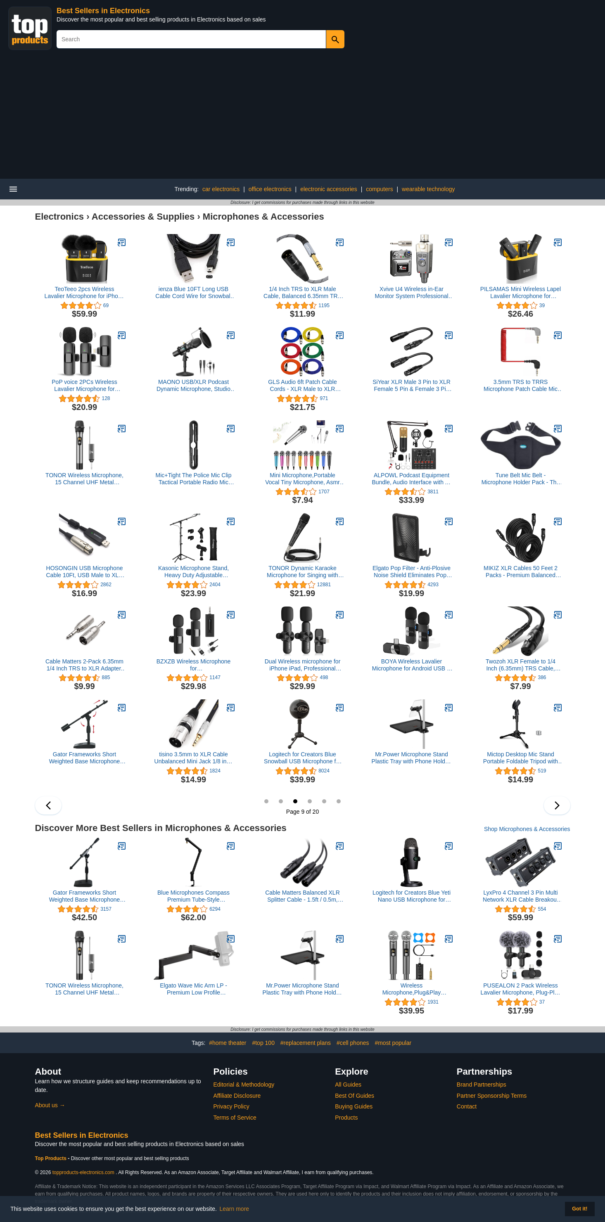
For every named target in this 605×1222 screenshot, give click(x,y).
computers (379, 189)
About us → (50, 1105)
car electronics (221, 189)
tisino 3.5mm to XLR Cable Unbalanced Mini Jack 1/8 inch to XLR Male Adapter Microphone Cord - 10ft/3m (193, 758)
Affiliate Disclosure (237, 1095)
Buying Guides (353, 1106)
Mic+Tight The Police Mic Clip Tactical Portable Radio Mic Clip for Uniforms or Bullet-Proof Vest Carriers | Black (193, 479)
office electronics (270, 189)
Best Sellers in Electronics (103, 11)
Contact (467, 1106)
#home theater (227, 1043)
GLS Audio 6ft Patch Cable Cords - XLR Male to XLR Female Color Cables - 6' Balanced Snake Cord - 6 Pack (302, 386)
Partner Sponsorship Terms (492, 1095)
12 (338, 801)
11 (324, 801)
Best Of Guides (354, 1095)
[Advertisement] (302, 117)
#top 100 (263, 1043)
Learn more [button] (234, 1208)
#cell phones (353, 1043)
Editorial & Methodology (244, 1084)
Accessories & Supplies (143, 216)
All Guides (348, 1084)
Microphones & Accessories (263, 216)
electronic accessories (328, 189)
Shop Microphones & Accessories (527, 829)
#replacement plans (305, 1043)
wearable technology (428, 189)
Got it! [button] (579, 1209)
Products (346, 1117)
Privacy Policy (231, 1106)
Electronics (59, 216)
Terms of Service (235, 1117)
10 (310, 801)
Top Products (51, 1158)
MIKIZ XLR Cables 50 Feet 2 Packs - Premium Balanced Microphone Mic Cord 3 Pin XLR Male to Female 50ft (521, 572)
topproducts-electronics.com (83, 1172)
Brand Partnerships (481, 1084)
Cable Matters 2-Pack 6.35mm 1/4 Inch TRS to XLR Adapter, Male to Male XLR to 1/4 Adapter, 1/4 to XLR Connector (84, 665)
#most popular (393, 1043)
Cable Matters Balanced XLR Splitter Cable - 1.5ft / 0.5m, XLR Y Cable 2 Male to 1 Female (302, 896)
